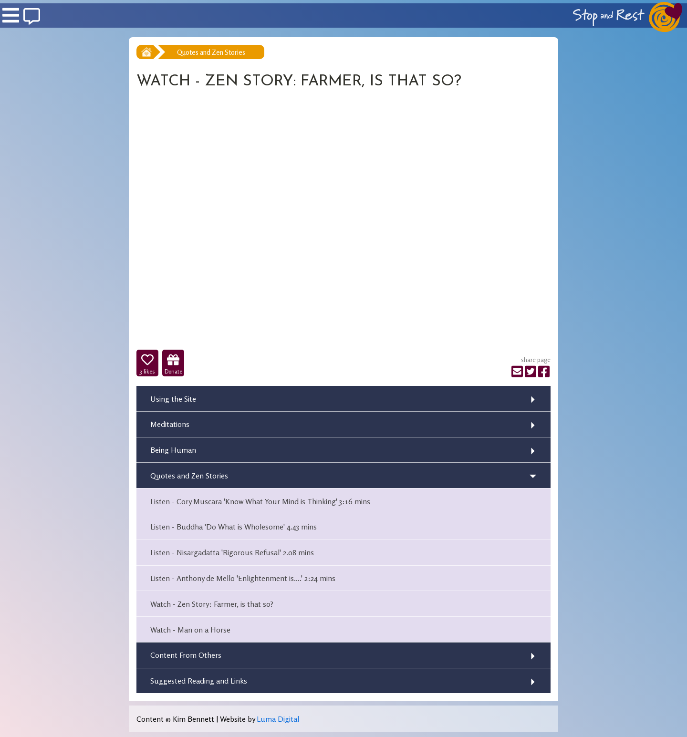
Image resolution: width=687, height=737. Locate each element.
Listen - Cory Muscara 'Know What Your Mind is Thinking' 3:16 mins (260, 501)
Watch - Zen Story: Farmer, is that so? (211, 604)
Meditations (169, 424)
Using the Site (173, 399)
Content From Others (185, 655)
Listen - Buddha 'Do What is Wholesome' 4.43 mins (233, 526)
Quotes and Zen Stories (211, 52)
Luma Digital (278, 719)
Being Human (173, 450)
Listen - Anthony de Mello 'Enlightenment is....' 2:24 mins (242, 578)
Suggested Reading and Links (198, 680)
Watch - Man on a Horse (190, 629)
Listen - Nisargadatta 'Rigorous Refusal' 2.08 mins (232, 552)
